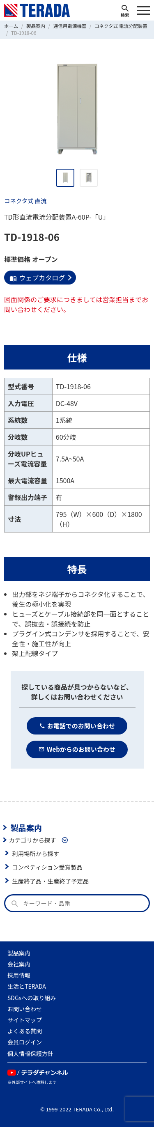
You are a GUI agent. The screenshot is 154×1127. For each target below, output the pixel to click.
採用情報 (18, 975)
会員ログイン (24, 1042)
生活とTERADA (26, 986)
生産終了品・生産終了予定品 (50, 881)
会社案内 (18, 964)
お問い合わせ (24, 1009)
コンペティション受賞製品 (47, 867)
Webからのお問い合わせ (77, 749)
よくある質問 (24, 1031)
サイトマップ (24, 1020)
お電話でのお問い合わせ (77, 725)
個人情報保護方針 (30, 1053)
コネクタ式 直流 (25, 200)
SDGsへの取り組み (31, 998)
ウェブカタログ (37, 277)
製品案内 (26, 827)
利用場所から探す (35, 853)
